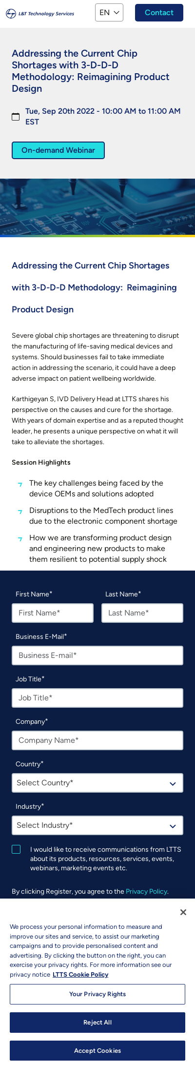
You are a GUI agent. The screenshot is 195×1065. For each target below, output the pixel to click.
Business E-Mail (40, 637)
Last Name (121, 594)
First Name (32, 594)
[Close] (183, 917)
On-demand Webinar (58, 150)
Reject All (97, 1027)
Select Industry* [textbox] (45, 825)
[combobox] (97, 783)
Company (30, 721)
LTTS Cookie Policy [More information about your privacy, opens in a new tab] (80, 979)
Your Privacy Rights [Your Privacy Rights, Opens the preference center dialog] (97, 999)
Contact (159, 12)
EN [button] (104, 12)
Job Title (28, 679)
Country (28, 764)
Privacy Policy (146, 891)
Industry (28, 806)
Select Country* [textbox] (45, 782)
